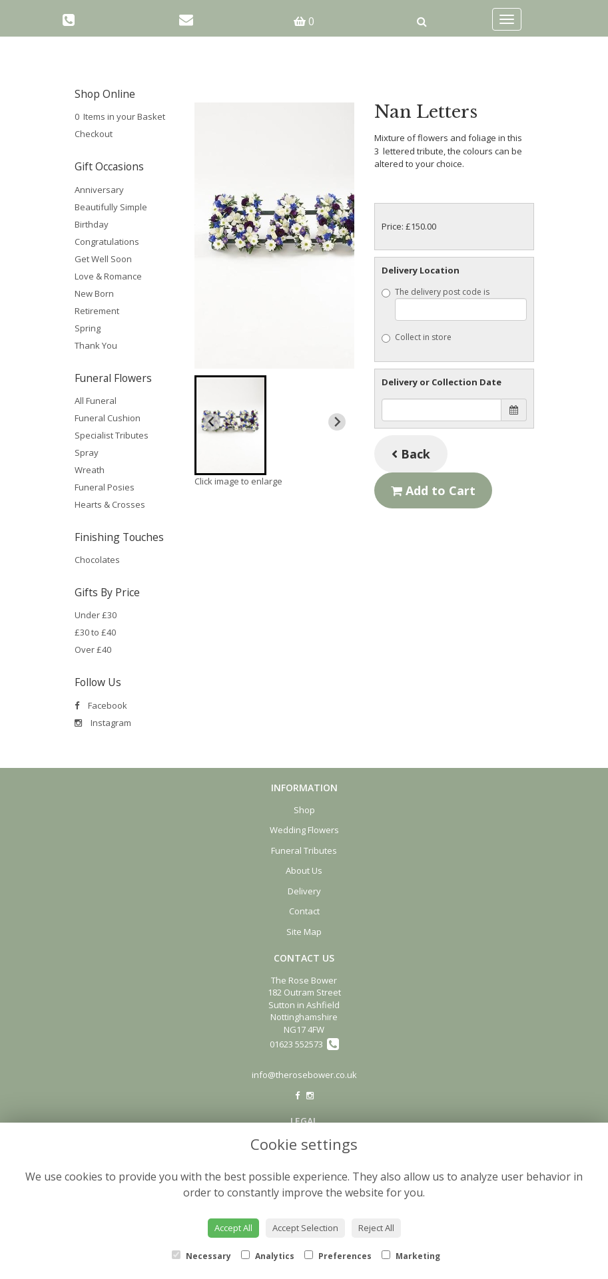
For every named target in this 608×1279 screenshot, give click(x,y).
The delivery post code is (454, 303)
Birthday (92, 224)
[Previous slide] (211, 422)
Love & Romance (108, 276)
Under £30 (96, 615)
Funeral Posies (105, 487)
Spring (88, 328)
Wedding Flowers (304, 830)
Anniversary (99, 190)
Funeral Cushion (108, 418)
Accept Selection (305, 1228)
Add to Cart (433, 490)
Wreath (90, 470)
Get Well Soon (103, 259)
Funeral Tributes (304, 850)
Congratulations (107, 242)
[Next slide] (337, 422)
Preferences (338, 1256)
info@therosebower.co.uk (304, 1075)
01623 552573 (304, 1044)
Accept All (233, 1228)
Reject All (376, 1228)
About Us (304, 870)
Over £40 (93, 649)
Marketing (411, 1256)
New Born (94, 293)
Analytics (267, 1256)
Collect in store (417, 337)
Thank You (96, 345)
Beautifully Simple (111, 207)
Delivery (304, 891)
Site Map (304, 932)
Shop (304, 810)
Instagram (103, 723)
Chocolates (97, 560)
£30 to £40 (95, 632)
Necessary (201, 1256)
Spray (87, 452)
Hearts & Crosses (110, 504)
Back (411, 454)
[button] (230, 425)
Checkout (94, 134)
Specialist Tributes (112, 435)
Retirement (97, 311)
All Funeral (96, 401)
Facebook (101, 705)
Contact (304, 911)
